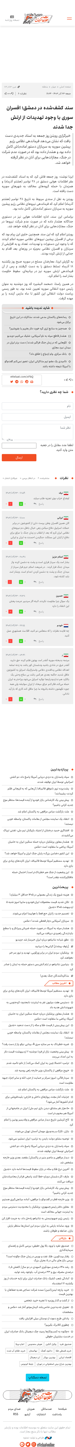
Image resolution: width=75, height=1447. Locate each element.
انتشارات (41, 1414)
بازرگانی (62, 1238)
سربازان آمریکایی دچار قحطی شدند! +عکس (46, 921)
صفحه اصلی (65, 87)
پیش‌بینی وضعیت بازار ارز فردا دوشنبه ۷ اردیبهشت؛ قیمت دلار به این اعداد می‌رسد (38, 1054)
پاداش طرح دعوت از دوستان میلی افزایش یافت (44, 1318)
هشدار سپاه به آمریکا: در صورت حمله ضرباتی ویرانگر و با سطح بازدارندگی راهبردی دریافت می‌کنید (38, 931)
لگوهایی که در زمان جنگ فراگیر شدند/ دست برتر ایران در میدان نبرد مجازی (39, 345)
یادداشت (57, 1414)
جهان (53, 87)
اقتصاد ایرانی (65, 1357)
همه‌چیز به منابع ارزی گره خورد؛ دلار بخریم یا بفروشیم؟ (38, 328)
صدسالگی (46, 1409)
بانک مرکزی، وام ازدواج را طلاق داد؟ (48, 354)
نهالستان (33, 1351)
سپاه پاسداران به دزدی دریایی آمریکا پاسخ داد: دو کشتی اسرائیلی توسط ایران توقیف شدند (41, 779)
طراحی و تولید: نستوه (37, 1438)
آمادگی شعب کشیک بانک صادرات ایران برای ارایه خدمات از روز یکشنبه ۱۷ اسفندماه (38, 1281)
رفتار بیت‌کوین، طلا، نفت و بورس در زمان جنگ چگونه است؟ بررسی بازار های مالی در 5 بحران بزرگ (39, 1258)
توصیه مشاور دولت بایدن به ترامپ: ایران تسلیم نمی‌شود (38, 1138)
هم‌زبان (31, 1409)
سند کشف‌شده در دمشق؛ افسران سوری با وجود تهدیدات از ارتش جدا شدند (39, 117)
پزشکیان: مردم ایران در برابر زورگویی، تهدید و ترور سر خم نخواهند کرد (41, 955)
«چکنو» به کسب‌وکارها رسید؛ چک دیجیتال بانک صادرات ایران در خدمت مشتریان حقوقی (38, 1334)
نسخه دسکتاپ (37, 1377)
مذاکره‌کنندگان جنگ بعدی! (54, 976)
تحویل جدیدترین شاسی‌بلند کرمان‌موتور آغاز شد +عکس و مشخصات (40, 1309)
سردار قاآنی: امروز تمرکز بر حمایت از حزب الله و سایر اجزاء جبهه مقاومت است (37, 1080)
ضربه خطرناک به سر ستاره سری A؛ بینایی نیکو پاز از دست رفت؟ (35, 1044)
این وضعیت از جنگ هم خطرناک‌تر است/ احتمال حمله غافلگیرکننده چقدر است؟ (42, 874)
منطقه (45, 87)
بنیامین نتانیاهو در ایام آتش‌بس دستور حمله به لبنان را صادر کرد (38, 967)
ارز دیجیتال (35, 1357)
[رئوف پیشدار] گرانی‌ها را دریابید (52, 946)
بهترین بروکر (49, 1357)
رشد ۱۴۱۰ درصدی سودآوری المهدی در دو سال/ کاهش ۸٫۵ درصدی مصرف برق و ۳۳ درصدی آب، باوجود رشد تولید (40, 1269)
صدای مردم (14, 1409)
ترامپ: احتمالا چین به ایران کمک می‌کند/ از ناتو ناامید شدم (38, 1063)
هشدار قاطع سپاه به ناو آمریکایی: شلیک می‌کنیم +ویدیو (36, 336)
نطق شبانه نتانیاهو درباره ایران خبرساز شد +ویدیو (42, 940)
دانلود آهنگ (46, 1351)
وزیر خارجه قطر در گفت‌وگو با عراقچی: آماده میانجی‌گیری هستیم (35, 1199)
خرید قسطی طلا (63, 1351)
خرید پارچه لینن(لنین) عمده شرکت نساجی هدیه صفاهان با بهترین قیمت (39, 1292)
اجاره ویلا (20, 1344)
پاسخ (41, 504)
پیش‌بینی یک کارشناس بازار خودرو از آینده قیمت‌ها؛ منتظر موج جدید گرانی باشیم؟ (38, 802)
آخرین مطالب (59, 983)
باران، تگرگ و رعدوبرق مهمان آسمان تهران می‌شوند (42, 1131)
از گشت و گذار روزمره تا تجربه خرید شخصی (46, 1300)
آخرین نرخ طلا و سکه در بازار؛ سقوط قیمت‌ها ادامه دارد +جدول (36, 1169)
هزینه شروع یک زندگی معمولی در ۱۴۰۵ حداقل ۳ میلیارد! (39, 894)
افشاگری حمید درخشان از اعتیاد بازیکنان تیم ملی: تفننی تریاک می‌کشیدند (38, 833)
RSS (15, 1414)
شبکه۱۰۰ (62, 1409)
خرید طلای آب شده (16, 1351)
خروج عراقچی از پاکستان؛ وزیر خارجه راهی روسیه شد (42, 1070)
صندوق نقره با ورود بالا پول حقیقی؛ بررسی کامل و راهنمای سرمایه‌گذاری (40, 1248)
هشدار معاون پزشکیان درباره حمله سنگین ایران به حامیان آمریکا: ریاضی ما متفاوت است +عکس (40, 844)
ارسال (19, 457)
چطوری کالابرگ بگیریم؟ (56, 1325)
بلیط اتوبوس (27, 1364)
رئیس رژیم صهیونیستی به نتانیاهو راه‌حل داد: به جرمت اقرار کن (35, 1218)
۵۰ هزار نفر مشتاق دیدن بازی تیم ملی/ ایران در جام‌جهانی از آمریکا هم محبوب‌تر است (40, 1110)
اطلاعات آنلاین (38, 18)
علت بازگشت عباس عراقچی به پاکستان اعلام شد (43, 811)
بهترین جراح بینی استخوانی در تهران (54, 1364)
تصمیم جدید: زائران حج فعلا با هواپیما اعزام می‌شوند (41, 913)
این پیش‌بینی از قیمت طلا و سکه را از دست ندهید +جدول (38, 1025)
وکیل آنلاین (51, 1344)
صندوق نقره (65, 1344)
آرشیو (27, 1414)
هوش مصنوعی (35, 1344)
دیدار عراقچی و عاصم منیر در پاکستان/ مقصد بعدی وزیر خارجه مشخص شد (38, 1160)
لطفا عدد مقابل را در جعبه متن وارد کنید (56, 447)
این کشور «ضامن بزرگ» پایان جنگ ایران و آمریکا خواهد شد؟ (37, 853)
